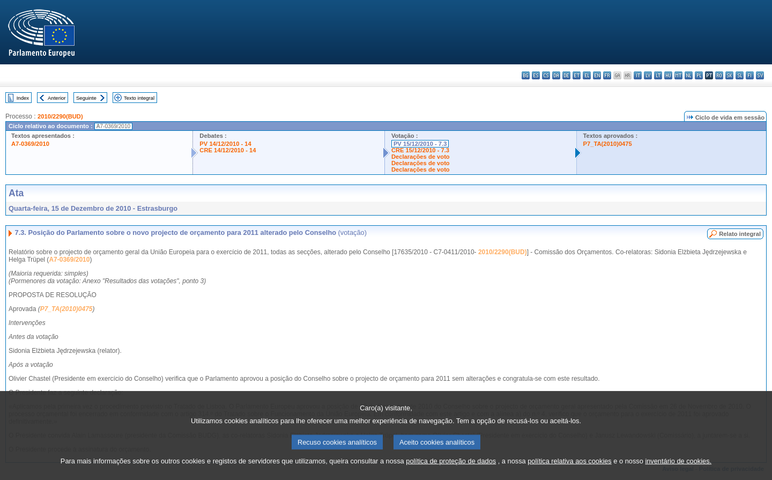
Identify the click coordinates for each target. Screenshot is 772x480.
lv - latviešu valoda (648, 75)
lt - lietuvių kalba (658, 75)
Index (23, 98)
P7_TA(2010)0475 (607, 144)
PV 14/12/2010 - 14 (225, 144)
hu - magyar (668, 75)
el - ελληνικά (587, 75)
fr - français (607, 75)
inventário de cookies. (678, 473)
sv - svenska (760, 75)
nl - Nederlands (689, 75)
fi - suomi (750, 75)
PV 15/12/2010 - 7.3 (420, 144)
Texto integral (139, 98)
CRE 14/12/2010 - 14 (227, 150)
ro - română (719, 75)
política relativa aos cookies (570, 473)
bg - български (526, 75)
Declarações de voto (420, 156)
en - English (597, 75)
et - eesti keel (577, 75)
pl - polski (699, 75)
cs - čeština (546, 75)
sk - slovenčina (729, 75)
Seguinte (86, 98)
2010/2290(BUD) (60, 116)
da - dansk (556, 75)
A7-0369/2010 (30, 144)
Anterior (57, 98)
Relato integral (740, 234)
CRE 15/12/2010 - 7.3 (420, 150)
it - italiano (638, 75)
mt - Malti (678, 75)
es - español (536, 75)
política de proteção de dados (451, 473)
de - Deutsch (566, 75)
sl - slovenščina (740, 75)
